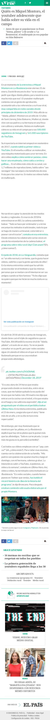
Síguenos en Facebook (25, 2)
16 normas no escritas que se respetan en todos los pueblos (23, 557)
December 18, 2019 (31, 377)
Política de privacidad (19, 715)
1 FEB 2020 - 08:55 (16, 76)
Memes (25, 678)
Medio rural (38, 580)
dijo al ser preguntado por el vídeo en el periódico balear (24, 405)
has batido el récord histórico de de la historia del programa (21, 481)
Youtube (27, 580)
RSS (32, 718)
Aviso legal (40, 713)
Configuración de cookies (20, 718)
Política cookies (33, 715)
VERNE (25, 633)
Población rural (14, 580)
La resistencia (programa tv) (20, 578)
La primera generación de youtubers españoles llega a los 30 (25, 565)
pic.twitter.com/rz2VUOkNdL (20, 371)
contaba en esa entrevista (35, 234)
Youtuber (39, 578)
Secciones (47, 3)
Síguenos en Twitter (30, 2)
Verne (8, 3)
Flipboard (34, 528)
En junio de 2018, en (18, 255)
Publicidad (31, 713)
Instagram (26, 528)
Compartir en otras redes (15, 43)
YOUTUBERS (6, 8)
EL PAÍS (33, 704)
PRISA (37, 718)
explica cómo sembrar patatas (26, 157)
